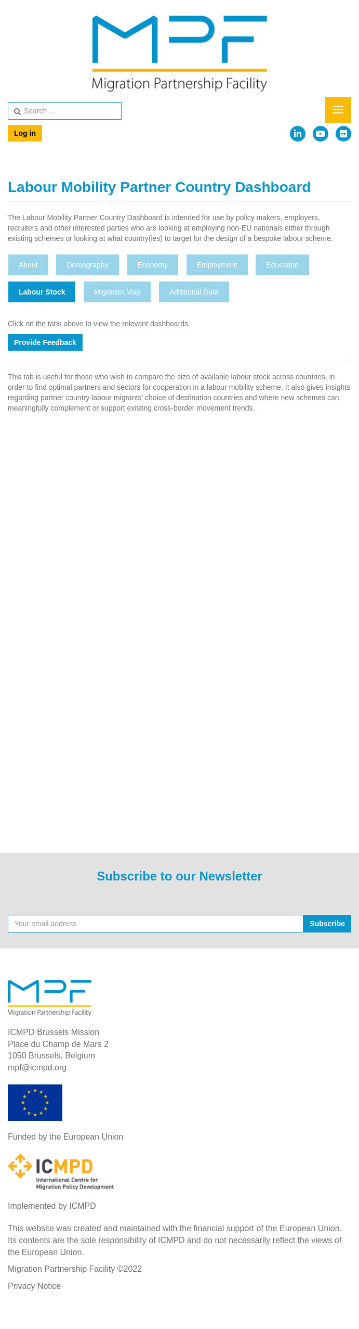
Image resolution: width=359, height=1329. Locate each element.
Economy (153, 265)
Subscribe (327, 923)
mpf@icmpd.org (37, 1067)
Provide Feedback (45, 342)
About (28, 265)
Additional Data (194, 292)
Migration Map (117, 292)
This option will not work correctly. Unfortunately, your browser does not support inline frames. (179, 624)
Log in (25, 133)
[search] (65, 111)
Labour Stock (42, 292)
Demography (87, 265)
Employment (217, 265)
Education (282, 265)
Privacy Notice (34, 1286)
